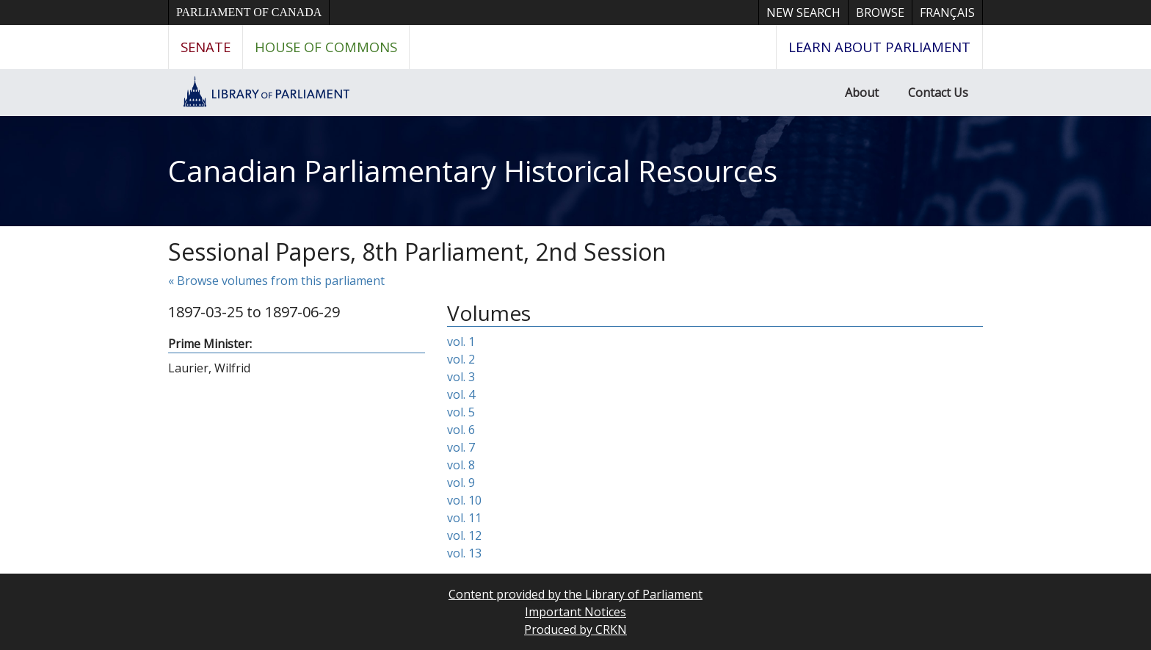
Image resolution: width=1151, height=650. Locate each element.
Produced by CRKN (575, 629)
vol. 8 (461, 465)
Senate (205, 46)
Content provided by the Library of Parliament (575, 594)
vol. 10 (464, 500)
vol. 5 (461, 412)
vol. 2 (461, 359)
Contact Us (938, 92)
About (862, 92)
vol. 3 (461, 377)
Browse (880, 12)
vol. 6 (461, 430)
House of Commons (326, 46)
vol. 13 (464, 553)
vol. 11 (464, 518)
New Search (803, 12)
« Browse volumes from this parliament (276, 280)
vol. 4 (461, 394)
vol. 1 (461, 341)
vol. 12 (464, 535)
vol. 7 (461, 447)
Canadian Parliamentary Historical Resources (472, 171)
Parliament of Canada (249, 12)
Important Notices (575, 612)
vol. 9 (461, 482)
